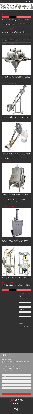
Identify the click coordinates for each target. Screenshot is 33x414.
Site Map (16, 409)
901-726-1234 (23, 296)
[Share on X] (12, 17)
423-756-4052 (23, 298)
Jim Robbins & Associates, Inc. (2, 1)
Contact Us (16, 410)
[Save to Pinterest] (20, 17)
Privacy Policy (16, 407)
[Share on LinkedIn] (27, 17)
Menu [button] (30, 1)
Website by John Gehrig (16, 412)
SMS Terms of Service (16, 408)
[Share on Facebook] (5, 17)
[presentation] (25, 320)
